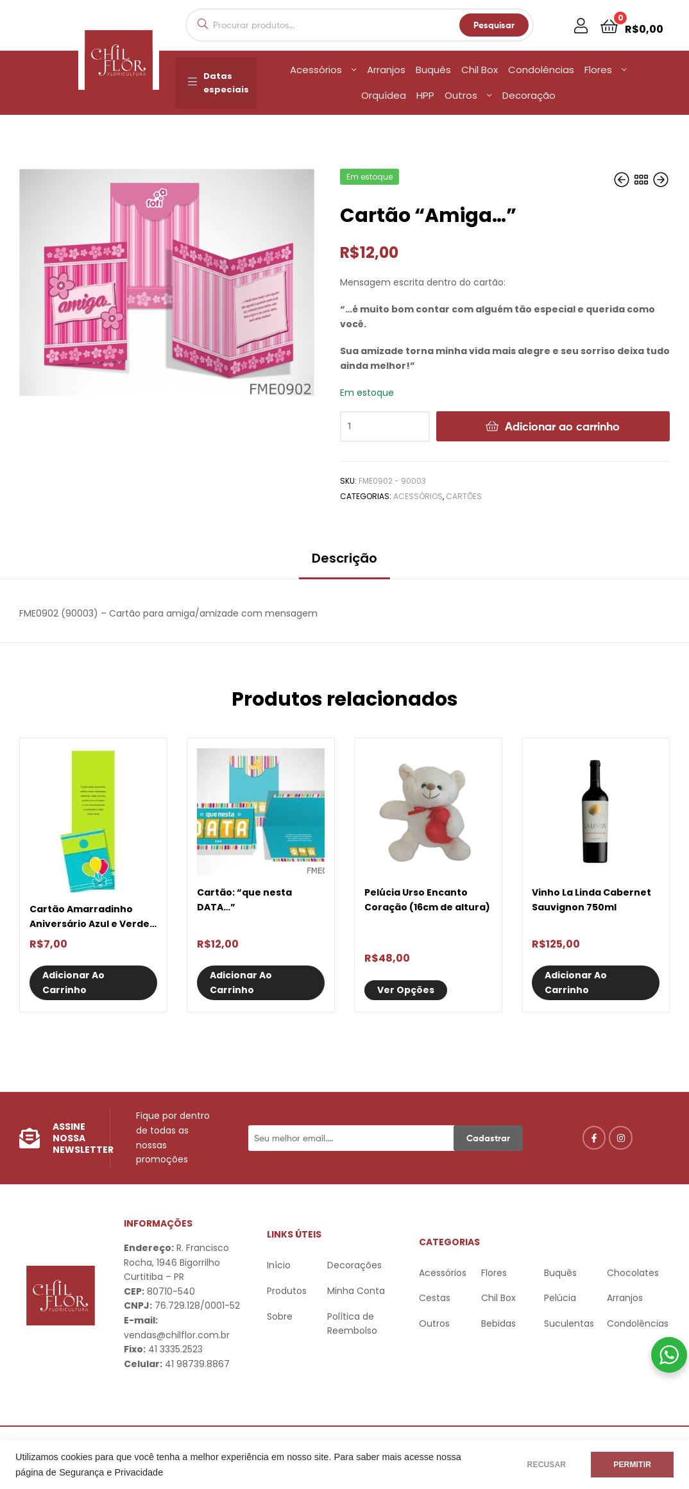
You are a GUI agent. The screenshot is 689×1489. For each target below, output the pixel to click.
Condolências (541, 69)
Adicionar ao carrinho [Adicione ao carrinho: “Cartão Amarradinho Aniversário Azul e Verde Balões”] (73, 982)
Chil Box (479, 69)
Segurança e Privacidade (111, 1472)
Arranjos (386, 69)
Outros (461, 95)
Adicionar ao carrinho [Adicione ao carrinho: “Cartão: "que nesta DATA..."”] (241, 982)
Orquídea (383, 95)
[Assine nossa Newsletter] (29, 1138)
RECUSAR (546, 1464)
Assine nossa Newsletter (83, 1138)
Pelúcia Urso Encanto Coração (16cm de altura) (427, 900)
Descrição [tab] (344, 558)
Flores (598, 69)
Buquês (433, 69)
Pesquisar (494, 25)
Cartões (464, 496)
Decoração (529, 95)
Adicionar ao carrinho (562, 426)
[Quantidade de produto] (385, 426)
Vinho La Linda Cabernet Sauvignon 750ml (591, 900)
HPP (425, 95)
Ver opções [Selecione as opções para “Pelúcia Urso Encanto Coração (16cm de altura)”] (405, 989)
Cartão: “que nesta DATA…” (244, 900)
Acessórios (316, 69)
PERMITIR (632, 1464)
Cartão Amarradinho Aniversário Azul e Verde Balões (89, 917)
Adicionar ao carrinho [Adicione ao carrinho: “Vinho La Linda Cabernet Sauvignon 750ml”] (576, 982)
